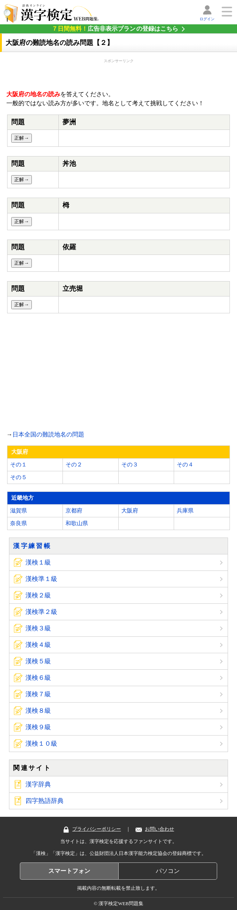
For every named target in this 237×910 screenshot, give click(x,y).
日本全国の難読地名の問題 (48, 434)
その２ (74, 465)
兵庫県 (185, 511)
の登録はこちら (115, 28)
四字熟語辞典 (44, 800)
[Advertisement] (119, 73)
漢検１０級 (41, 743)
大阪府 (129, 511)
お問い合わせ (155, 829)
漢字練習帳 (32, 546)
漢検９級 (38, 727)
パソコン (168, 871)
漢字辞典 (38, 784)
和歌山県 (77, 523)
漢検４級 (38, 644)
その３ (129, 465)
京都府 (74, 511)
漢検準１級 (41, 578)
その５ (18, 477)
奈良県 (18, 523)
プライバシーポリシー (92, 829)
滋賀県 (18, 511)
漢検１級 (38, 562)
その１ (18, 465)
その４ (185, 465)
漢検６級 (38, 677)
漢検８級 (38, 710)
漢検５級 (38, 661)
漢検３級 (38, 628)
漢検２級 (38, 595)
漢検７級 (38, 694)
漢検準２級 (41, 611)
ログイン (207, 19)
